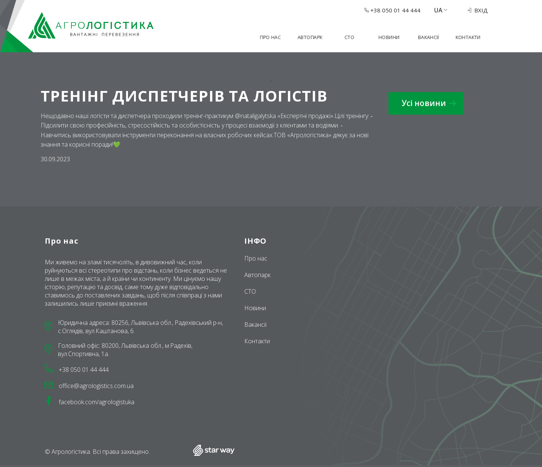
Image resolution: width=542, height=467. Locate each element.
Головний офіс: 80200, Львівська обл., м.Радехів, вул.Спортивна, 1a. (125, 349)
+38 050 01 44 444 (392, 10)
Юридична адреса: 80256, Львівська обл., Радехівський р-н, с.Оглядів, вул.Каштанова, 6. (140, 326)
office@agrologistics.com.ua (96, 386)
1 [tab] (271, 81)
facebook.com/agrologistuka (96, 402)
